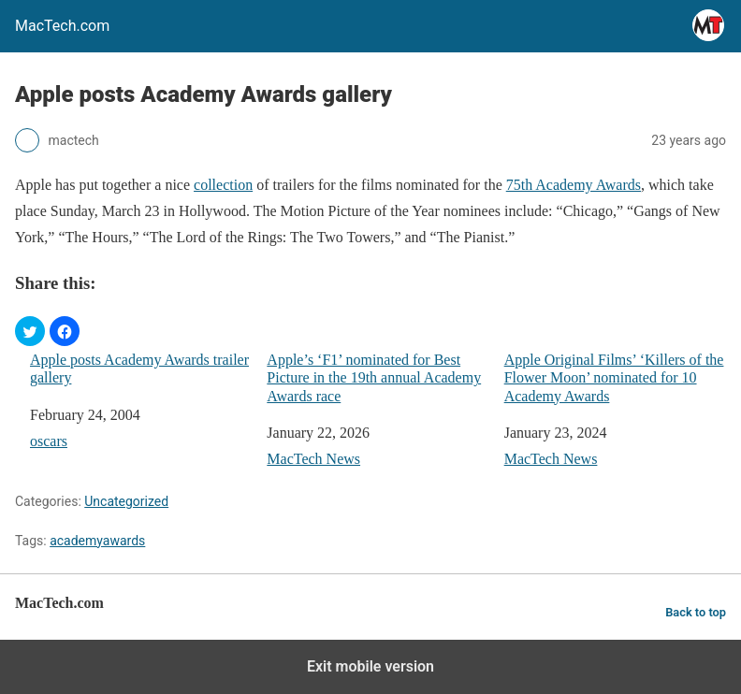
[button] (30, 331)
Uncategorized (126, 501)
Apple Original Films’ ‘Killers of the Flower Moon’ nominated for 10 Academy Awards (614, 377)
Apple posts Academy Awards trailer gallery (139, 368)
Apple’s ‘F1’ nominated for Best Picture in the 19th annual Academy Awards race (374, 377)
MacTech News (313, 459)
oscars (48, 441)
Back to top (695, 612)
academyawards (97, 540)
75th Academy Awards (573, 185)
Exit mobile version (370, 666)
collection (223, 185)
